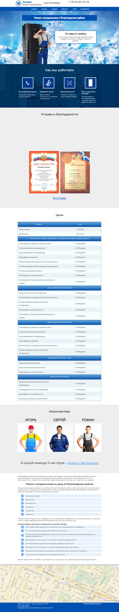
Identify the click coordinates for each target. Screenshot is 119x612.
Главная (34, 9)
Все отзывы (59, 198)
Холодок (32, 3)
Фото (75, 9)
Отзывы (54, 9)
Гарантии (64, 9)
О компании (84, 9)
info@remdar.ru (25, 606)
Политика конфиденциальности (92, 603)
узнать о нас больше (82, 463)
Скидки (44, 9)
